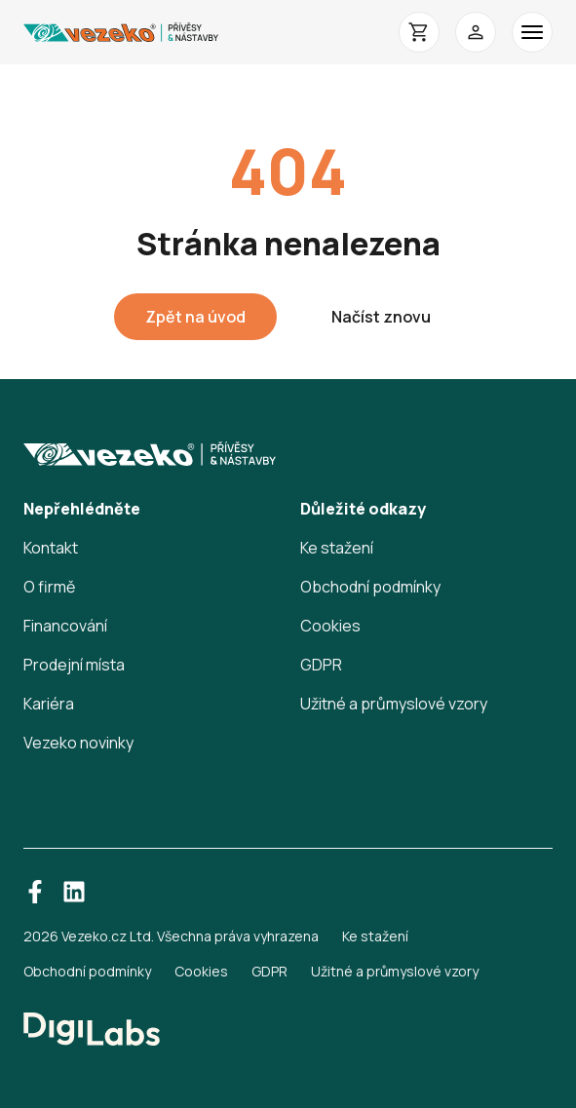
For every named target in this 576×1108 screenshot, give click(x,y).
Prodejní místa (74, 664)
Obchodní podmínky (370, 586)
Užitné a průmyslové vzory (393, 703)
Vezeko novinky (78, 742)
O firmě (49, 586)
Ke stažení (336, 547)
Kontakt (50, 547)
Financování (65, 625)
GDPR (321, 664)
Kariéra (48, 703)
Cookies (330, 625)
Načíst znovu (381, 316)
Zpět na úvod (195, 316)
